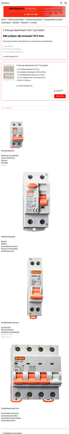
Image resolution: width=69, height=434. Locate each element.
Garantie (24, 22)
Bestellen (60, 96)
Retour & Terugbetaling (9, 248)
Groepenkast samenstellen (11, 418)
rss (33, 430)
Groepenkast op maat (53, 19)
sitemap (29, 430)
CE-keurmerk (6, 327)
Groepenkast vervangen (10, 413)
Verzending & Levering (9, 246)
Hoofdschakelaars (7, 150)
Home (3, 19)
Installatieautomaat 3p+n (10, 408)
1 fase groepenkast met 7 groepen (32, 65)
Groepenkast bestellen (9, 415)
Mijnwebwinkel (58, 430)
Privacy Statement (8, 158)
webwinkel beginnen (41, 430)
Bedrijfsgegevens (7, 251)
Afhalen (4, 244)
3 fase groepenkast (34, 19)
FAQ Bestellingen (7, 330)
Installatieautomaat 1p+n (10, 322)
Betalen (16, 22)
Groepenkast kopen (8, 420)
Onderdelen (6, 22)
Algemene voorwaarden (9, 155)
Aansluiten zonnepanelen (10, 332)
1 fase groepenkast (16, 19)
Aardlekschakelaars (8, 236)
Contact (33, 22)
